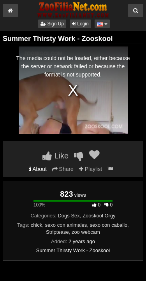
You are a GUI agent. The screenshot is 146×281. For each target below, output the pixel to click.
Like (55, 155)
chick (36, 225)
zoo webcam (86, 232)
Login (80, 24)
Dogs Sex (68, 216)
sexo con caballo (108, 225)
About (38, 169)
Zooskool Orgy (99, 216)
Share (63, 169)
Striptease (57, 232)
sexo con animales (66, 225)
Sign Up (52, 24)
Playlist (90, 169)
